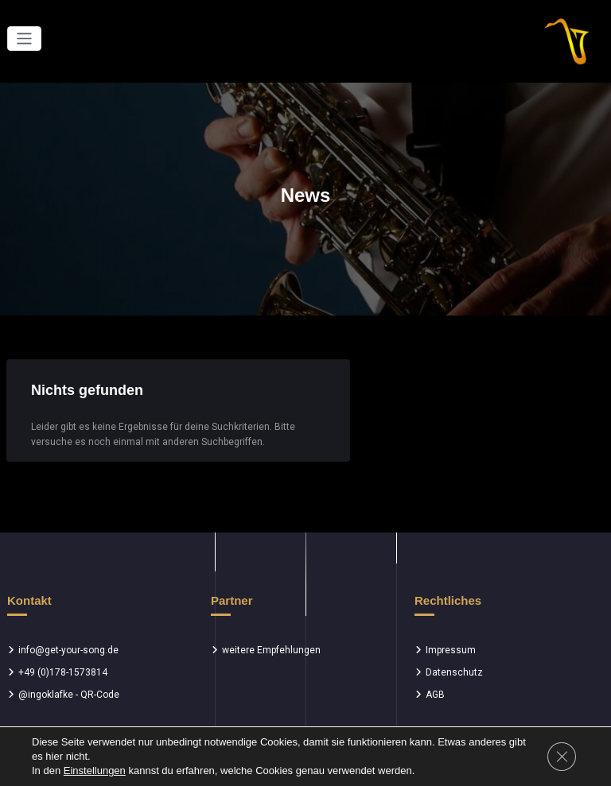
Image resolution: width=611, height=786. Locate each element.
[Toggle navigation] (24, 38)
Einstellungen (95, 770)
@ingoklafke (45, 694)
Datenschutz (454, 672)
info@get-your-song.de (68, 650)
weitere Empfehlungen (271, 650)
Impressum (451, 650)
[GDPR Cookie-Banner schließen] (561, 756)
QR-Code (99, 694)
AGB (435, 694)
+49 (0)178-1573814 (62, 672)
